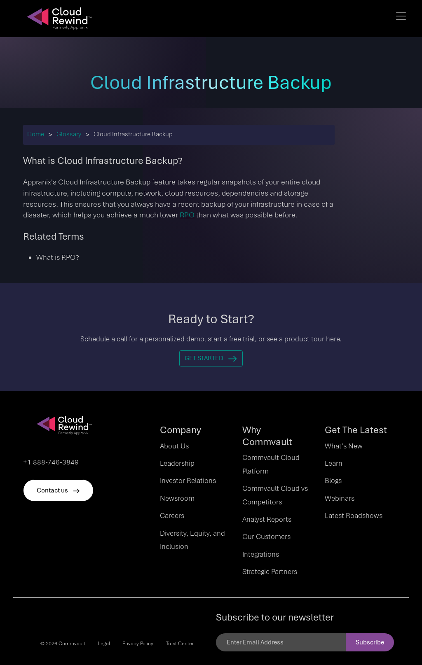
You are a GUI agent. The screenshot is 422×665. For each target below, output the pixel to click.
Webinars (339, 498)
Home (35, 134)
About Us (174, 445)
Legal (104, 643)
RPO (187, 214)
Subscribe (370, 642)
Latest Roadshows (353, 515)
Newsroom (177, 498)
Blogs (333, 480)
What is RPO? (57, 257)
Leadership (177, 463)
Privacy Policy (137, 643)
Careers (172, 515)
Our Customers (266, 536)
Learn (333, 463)
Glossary (68, 134)
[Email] (281, 642)
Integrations (260, 554)
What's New (344, 445)
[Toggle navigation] (401, 16)
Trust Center (180, 643)
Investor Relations (188, 480)
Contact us (58, 490)
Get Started (211, 358)
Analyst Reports (266, 519)
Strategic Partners (269, 571)
